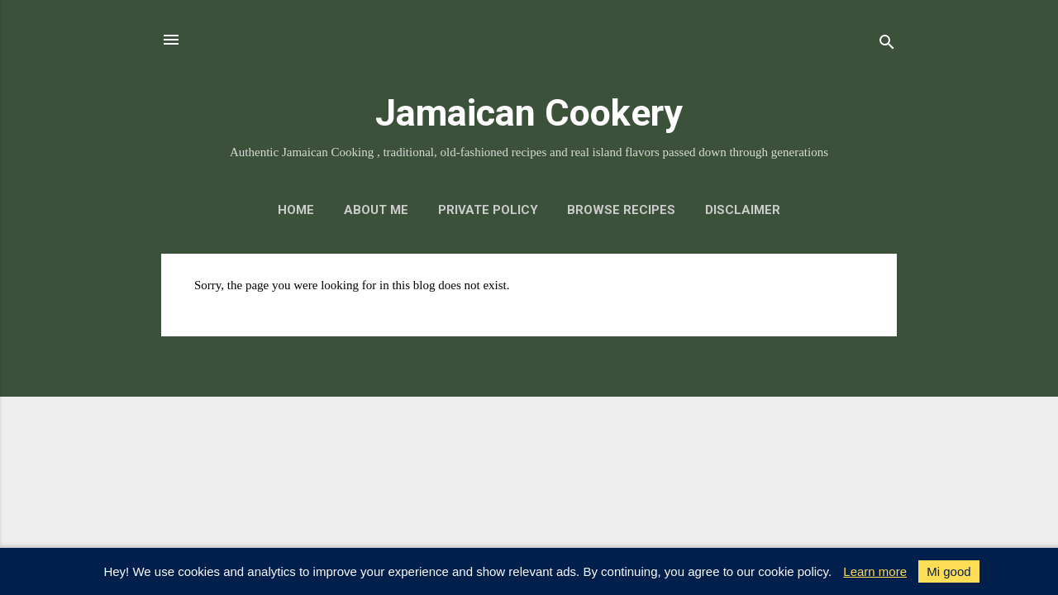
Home (296, 209)
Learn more (875, 571)
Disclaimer (742, 209)
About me (376, 209)
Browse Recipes (621, 209)
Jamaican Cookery (529, 113)
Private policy (488, 209)
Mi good (948, 571)
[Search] (887, 45)
